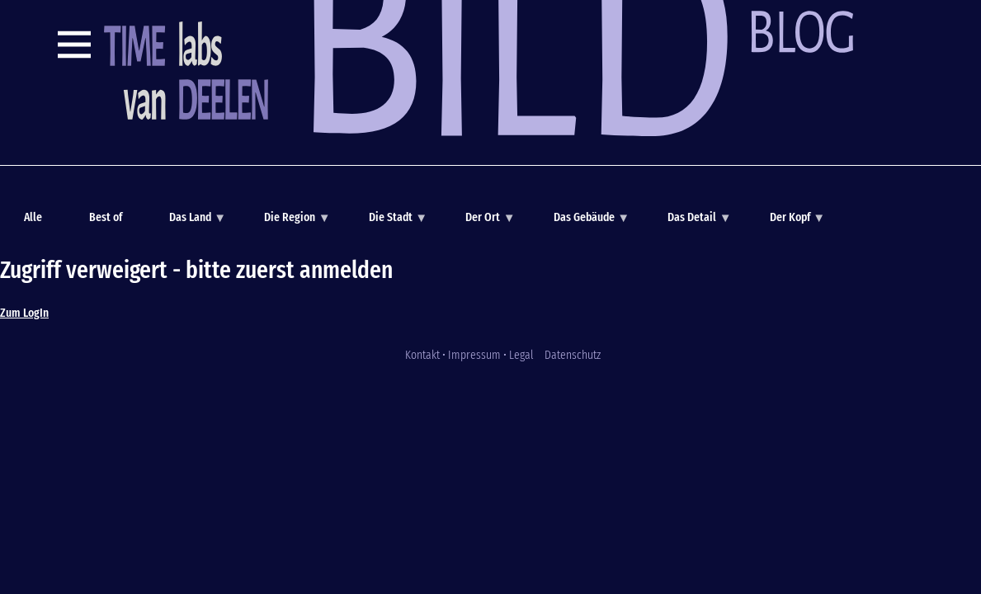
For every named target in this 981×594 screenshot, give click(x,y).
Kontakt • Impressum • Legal (469, 354)
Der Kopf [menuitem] (788, 223)
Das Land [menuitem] (188, 223)
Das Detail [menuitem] (690, 223)
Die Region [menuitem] (288, 223)
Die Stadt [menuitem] (388, 223)
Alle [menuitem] (33, 217)
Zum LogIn (24, 312)
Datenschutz (573, 354)
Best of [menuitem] (105, 217)
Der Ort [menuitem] (481, 223)
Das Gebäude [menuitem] (582, 223)
